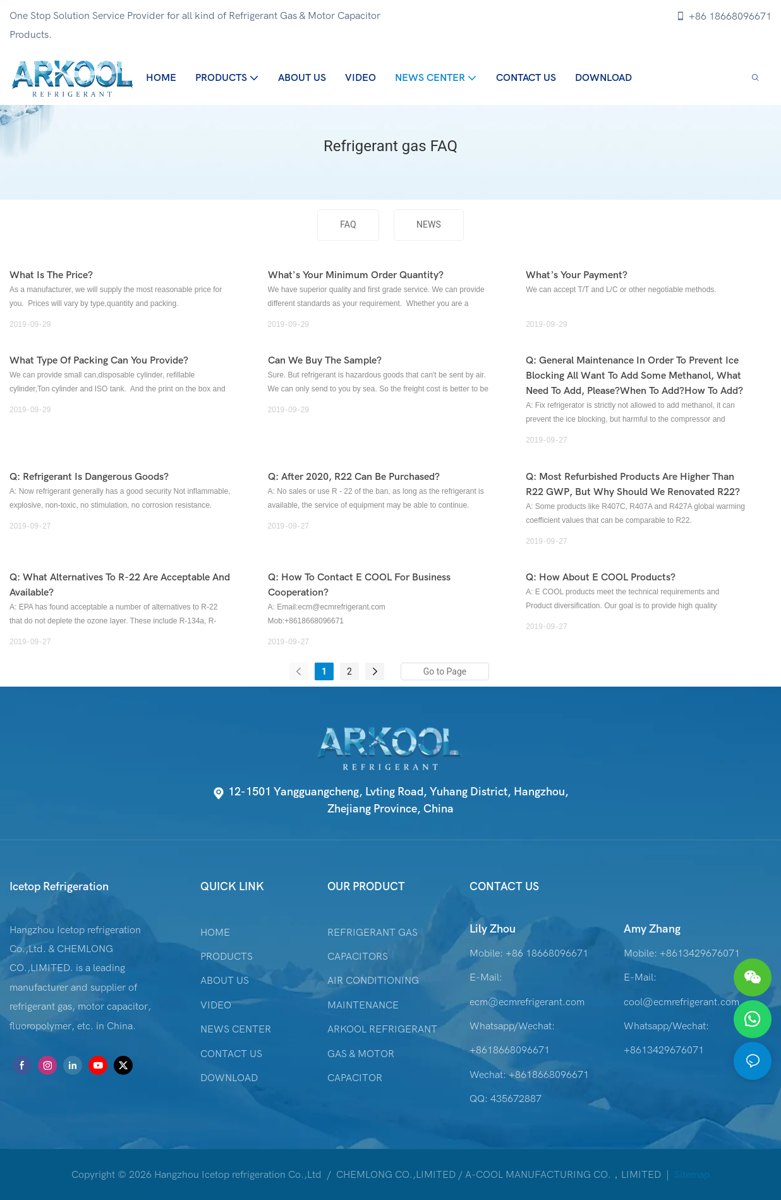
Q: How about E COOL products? (600, 577)
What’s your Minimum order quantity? (356, 275)
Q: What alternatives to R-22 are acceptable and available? (119, 585)
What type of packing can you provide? (98, 360)
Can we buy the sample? (325, 360)
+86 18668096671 (723, 16)
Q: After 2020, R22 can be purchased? (354, 476)
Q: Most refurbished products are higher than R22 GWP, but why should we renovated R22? (633, 484)
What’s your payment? (576, 275)
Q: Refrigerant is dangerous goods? (89, 476)
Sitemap (691, 1174)
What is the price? (51, 275)
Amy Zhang (652, 929)
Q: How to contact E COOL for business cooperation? (359, 585)
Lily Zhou (492, 929)
